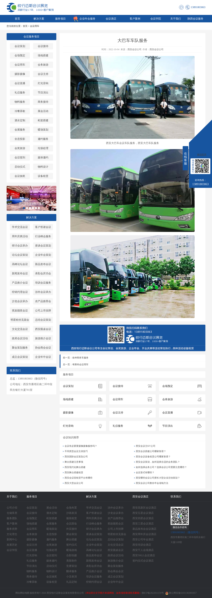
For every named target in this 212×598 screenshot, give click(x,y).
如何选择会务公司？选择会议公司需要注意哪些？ (161, 467)
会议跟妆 (71, 523)
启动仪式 (20, 166)
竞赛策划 (71, 566)
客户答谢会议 (43, 227)
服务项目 (60, 18)
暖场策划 (43, 129)
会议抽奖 (20, 176)
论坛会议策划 (20, 254)
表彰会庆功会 (43, 273)
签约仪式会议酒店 (143, 560)
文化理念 (12, 534)
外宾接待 (71, 528)
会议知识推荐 (71, 437)
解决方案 (39, 18)
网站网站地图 (22, 593)
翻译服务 (71, 571)
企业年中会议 (43, 356)
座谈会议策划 (43, 245)
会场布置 (71, 507)
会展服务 (20, 129)
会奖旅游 (20, 148)
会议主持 (43, 74)
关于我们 (175, 18)
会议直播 (20, 83)
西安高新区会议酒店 (144, 507)
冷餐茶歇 (20, 111)
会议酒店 (111, 18)
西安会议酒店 (140, 496)
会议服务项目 (31, 36)
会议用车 (34, 26)
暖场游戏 (71, 550)
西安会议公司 (134, 49)
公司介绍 (12, 507)
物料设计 (43, 166)
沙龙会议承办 (20, 301)
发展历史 (12, 544)
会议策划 (20, 46)
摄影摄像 (20, 74)
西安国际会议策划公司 (76, 456)
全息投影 (20, 138)
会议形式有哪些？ (145, 472)
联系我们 (176, 496)
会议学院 (155, 18)
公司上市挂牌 (43, 310)
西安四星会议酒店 (143, 518)
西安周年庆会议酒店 (144, 534)
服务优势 (12, 528)
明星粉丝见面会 (20, 319)
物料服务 (20, 101)
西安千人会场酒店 (143, 550)
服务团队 (12, 518)
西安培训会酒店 (141, 544)
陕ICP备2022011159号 (153, 593)
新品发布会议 (43, 264)
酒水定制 (20, 120)
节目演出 (43, 92)
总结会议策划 (43, 319)
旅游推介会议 (43, 338)
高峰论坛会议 (20, 264)
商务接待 (43, 101)
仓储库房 (12, 513)
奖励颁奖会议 (20, 310)
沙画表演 (71, 513)
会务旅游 (43, 64)
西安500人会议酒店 (143, 555)
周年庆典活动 (20, 236)
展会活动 (43, 111)
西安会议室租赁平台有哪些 (78, 478)
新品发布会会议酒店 (144, 528)
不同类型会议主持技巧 (76, 451)
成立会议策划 (20, 356)
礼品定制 (71, 581)
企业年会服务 (87, 18)
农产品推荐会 (43, 301)
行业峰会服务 (43, 236)
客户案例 (135, 18)
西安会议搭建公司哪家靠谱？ (151, 451)
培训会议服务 (43, 282)
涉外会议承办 (43, 292)
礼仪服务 (20, 92)
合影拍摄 (71, 555)
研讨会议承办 (20, 245)
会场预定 (20, 55)
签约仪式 (71, 544)
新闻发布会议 (20, 273)
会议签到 (20, 157)
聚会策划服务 (20, 347)
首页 (17, 18)
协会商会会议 (43, 347)
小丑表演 (71, 576)
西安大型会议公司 (74, 483)
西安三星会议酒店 (143, 523)
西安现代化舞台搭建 (75, 467)
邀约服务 (43, 138)
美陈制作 (71, 560)
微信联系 (201, 154)
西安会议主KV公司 (145, 446)
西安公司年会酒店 (143, 539)
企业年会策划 (43, 254)
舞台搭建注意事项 (74, 462)
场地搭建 (43, 55)
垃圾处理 (43, 148)
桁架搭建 (43, 120)
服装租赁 (71, 518)
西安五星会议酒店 (143, 513)
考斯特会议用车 (80, 364)
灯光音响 (43, 83)
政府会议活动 (20, 338)
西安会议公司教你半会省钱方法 (152, 483)
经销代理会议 (20, 292)
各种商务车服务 (80, 357)
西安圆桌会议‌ (43, 329)
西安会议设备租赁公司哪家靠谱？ (153, 456)
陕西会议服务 (195, 18)
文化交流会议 (20, 329)
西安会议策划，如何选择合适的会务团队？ (158, 462)
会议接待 (43, 46)
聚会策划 (71, 534)
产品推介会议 (20, 282)
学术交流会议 (20, 227)
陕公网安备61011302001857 (181, 593)
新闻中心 (12, 539)
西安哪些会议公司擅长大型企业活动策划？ (158, 478)
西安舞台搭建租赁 (74, 472)
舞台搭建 (71, 539)
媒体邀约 (43, 157)
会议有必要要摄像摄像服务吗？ (81, 446)
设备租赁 (43, 176)
